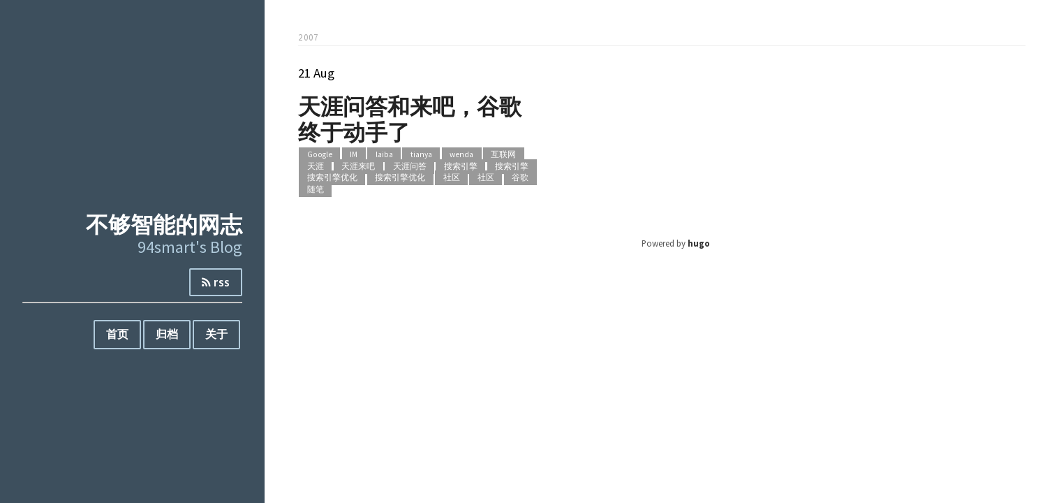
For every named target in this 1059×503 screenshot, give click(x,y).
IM (353, 155)
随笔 (315, 189)
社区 (451, 178)
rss (216, 282)
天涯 (315, 166)
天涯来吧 (358, 166)
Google (319, 155)
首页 (117, 334)
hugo (699, 243)
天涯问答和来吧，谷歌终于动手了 (409, 119)
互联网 (503, 155)
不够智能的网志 (164, 224)
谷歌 (520, 178)
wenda (461, 155)
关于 (216, 334)
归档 (167, 334)
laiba (384, 155)
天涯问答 (410, 166)
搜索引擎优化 (332, 178)
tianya (421, 155)
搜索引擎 (460, 166)
